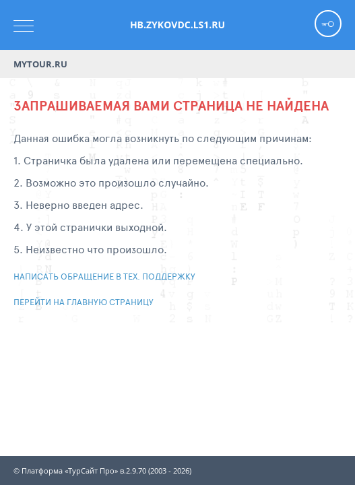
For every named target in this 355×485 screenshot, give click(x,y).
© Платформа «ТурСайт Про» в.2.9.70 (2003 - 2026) (102, 471)
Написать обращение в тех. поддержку (104, 276)
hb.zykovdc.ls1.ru (177, 24)
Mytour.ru (40, 64)
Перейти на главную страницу (83, 302)
